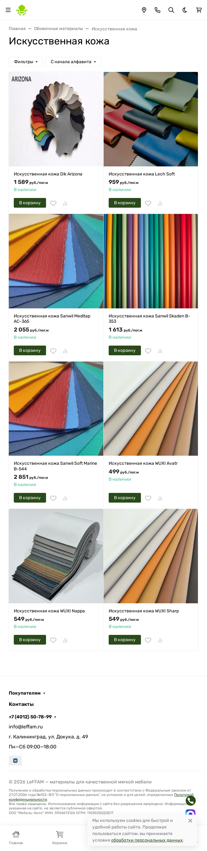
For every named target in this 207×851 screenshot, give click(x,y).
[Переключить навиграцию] (8, 10)
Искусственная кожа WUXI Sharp (144, 611)
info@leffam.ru (26, 727)
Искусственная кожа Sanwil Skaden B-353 (149, 318)
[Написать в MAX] (190, 814)
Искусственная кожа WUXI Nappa (49, 611)
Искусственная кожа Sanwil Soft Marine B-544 (55, 466)
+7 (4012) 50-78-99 (30, 717)
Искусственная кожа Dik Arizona (48, 174)
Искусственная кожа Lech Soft (142, 174)
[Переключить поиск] (171, 10)
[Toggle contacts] (157, 10)
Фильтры (23, 61)
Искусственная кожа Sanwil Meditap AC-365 (52, 318)
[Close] (190, 820)
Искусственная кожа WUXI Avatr (143, 463)
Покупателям (25, 693)
